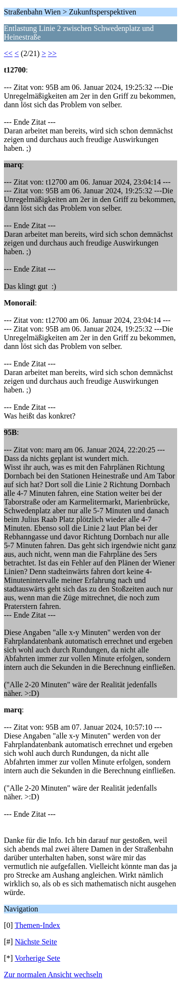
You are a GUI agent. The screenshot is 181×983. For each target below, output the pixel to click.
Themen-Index (37, 925)
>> (52, 53)
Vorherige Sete (37, 958)
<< (8, 53)
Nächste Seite (36, 942)
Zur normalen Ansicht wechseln (53, 974)
